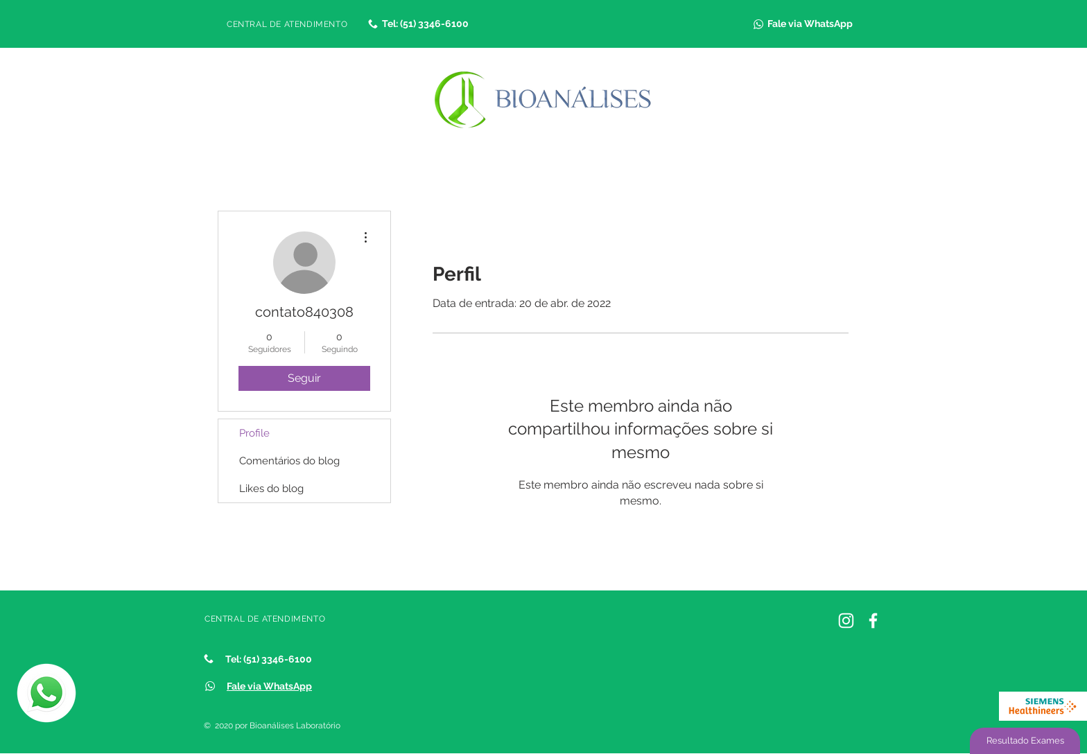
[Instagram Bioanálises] (846, 621)
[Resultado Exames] (1025, 741)
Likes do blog (271, 488)
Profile (254, 433)
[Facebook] (873, 621)
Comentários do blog (289, 461)
